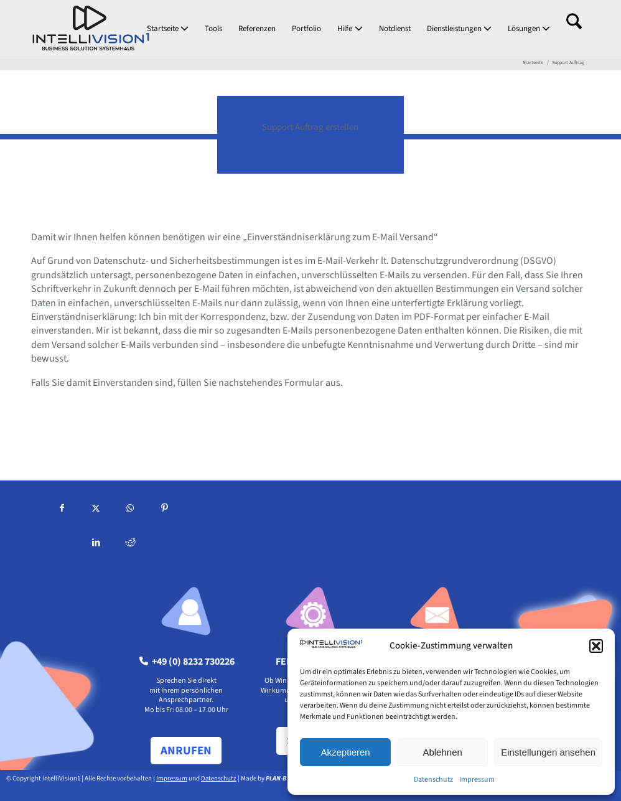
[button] (596, 646)
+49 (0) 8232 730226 (187, 661)
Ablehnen (442, 752)
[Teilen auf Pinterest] (164, 510)
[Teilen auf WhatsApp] (130, 510)
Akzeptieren (345, 752)
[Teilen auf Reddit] (130, 544)
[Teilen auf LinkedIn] (96, 544)
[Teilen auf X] (96, 510)
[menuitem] (168, 28)
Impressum (477, 779)
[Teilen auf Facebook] (62, 510)
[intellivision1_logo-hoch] (91, 28)
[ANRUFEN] (186, 751)
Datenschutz (433, 779)
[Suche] (574, 28)
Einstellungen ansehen (548, 752)
